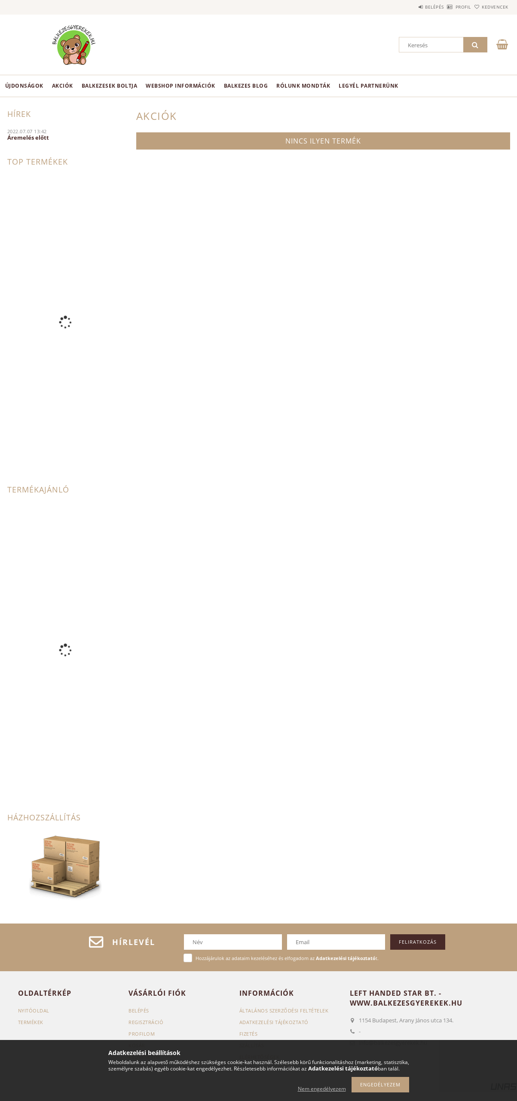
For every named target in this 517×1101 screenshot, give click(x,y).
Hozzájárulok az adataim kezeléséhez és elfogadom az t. (287, 958)
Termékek (30, 1022)
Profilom (141, 1034)
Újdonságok (24, 85)
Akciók (62, 85)
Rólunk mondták (303, 85)
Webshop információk (180, 85)
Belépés (410, 7)
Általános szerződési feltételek (284, 1010)
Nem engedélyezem (322, 1088)
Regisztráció (145, 1022)
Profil (449, 7)
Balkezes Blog (246, 85)
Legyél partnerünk (368, 85)
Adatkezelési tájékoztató (274, 1022)
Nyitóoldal (33, 1010)
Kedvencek (490, 7)
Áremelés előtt (28, 138)
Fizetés (248, 1034)
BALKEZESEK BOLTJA (110, 85)
